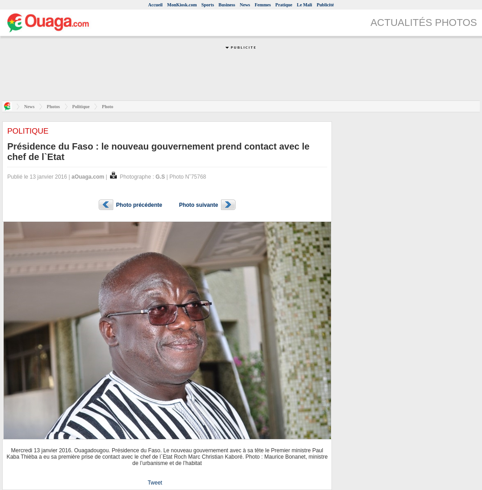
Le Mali (304, 4)
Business (227, 4)
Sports (207, 4)
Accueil (155, 4)
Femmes (263, 4)
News (245, 4)
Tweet (155, 483)
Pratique (284, 4)
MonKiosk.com (181, 4)
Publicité (325, 4)
